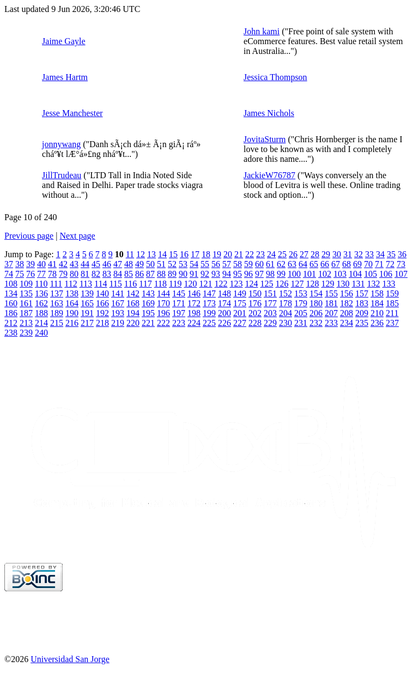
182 (346, 303)
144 (163, 293)
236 (377, 323)
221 (148, 323)
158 (377, 293)
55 (205, 264)
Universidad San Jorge (70, 659)
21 (238, 254)
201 (239, 313)
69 (357, 264)
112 (70, 283)
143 (148, 293)
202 (255, 313)
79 (63, 273)
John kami (262, 31)
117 (145, 283)
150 (255, 293)
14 (162, 254)
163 (56, 303)
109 (26, 283)
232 (316, 323)
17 (195, 254)
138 (71, 293)
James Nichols (269, 113)
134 (10, 293)
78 (52, 273)
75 (19, 273)
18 (206, 254)
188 (41, 313)
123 (235, 283)
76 (30, 273)
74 (8, 273)
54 (194, 264)
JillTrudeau (61, 175)
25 (282, 254)
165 (87, 303)
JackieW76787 (269, 175)
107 (401, 273)
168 (132, 303)
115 (115, 283)
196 (163, 313)
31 (347, 254)
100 (294, 273)
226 (224, 323)
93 (215, 273)
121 (205, 283)
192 (102, 313)
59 (248, 264)
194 (132, 313)
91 (194, 273)
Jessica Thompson (275, 77)
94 (226, 273)
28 (315, 254)
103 (340, 273)
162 (41, 303)
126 (281, 283)
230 (285, 323)
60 (259, 264)
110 (41, 283)
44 (85, 264)
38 (19, 264)
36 (402, 254)
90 (183, 273)
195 (148, 313)
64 (303, 264)
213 (26, 323)
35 (391, 254)
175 (239, 303)
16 (184, 254)
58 (237, 264)
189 (56, 313)
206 (316, 313)
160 (10, 303)
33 (369, 254)
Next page (77, 235)
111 (56, 283)
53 (183, 264)
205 (300, 313)
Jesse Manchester (72, 113)
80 (74, 273)
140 (102, 293)
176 (255, 303)
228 (255, 323)
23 (260, 254)
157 (361, 293)
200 (224, 313)
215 (56, 323)
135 (26, 293)
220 (132, 323)
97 (259, 273)
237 (392, 323)
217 (87, 323)
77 (41, 273)
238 (10, 332)
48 (128, 264)
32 (358, 254)
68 (346, 264)
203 (270, 313)
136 (41, 293)
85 (128, 273)
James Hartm (65, 77)
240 (41, 332)
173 (209, 303)
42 (63, 264)
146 (194, 293)
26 (293, 254)
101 (309, 273)
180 (316, 303)
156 (346, 293)
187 (26, 313)
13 (151, 254)
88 (161, 273)
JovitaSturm (265, 139)
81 (85, 273)
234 (346, 323)
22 (249, 254)
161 (26, 303)
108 (10, 283)
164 (71, 303)
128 (312, 283)
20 (227, 254)
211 (392, 313)
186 (10, 313)
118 (160, 283)
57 (226, 264)
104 (355, 273)
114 (100, 283)
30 (336, 254)
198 (194, 313)
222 (163, 323)
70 (368, 264)
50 (150, 264)
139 (87, 293)
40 (41, 264)
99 (281, 273)
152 (285, 293)
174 (224, 303)
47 (117, 264)
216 (71, 323)
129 (327, 283)
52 (172, 264)
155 (331, 293)
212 (10, 323)
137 (56, 293)
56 (215, 264)
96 (248, 273)
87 (150, 273)
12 (140, 254)
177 (270, 303)
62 (281, 264)
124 (251, 283)
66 (324, 264)
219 (117, 323)
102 (324, 273)
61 (270, 264)
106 (385, 273)
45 (96, 264)
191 (87, 313)
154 (316, 293)
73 (401, 264)
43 (74, 264)
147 (209, 293)
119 (175, 283)
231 (300, 323)
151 (270, 293)
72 (390, 264)
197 (178, 313)
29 (325, 254)
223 (178, 323)
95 (237, 273)
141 (117, 293)
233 (331, 323)
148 (224, 293)
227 (239, 323)
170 (163, 303)
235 (361, 323)
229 (270, 323)
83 (106, 273)
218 (102, 323)
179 (300, 303)
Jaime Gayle (64, 41)
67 (335, 264)
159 (392, 293)
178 (285, 303)
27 (304, 254)
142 (132, 293)
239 (26, 332)
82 (96, 273)
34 (380, 254)
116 (130, 283)
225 (209, 323)
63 (292, 264)
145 (178, 293)
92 (205, 273)
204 (285, 313)
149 (239, 293)
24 (271, 254)
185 (392, 303)
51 (161, 264)
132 (373, 283)
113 (86, 283)
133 (388, 283)
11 (130, 254)
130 (342, 283)
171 (178, 303)
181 (331, 303)
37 (8, 264)
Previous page (28, 235)
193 (117, 313)
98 (270, 273)
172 (194, 303)
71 (379, 264)
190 (71, 313)
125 (266, 283)
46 (106, 264)
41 (52, 264)
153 (300, 293)
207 (331, 313)
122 (220, 283)
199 (209, 313)
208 (346, 313)
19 (216, 254)
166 (102, 303)
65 (313, 264)
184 (377, 303)
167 (117, 303)
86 (139, 273)
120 (190, 283)
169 (148, 303)
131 (358, 283)
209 (361, 313)
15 (173, 254)
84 (117, 273)
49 (139, 264)
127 (296, 283)
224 (194, 323)
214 (41, 323)
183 (361, 303)
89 (172, 273)
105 (370, 273)
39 (30, 264)
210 (377, 313)
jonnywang (61, 144)
